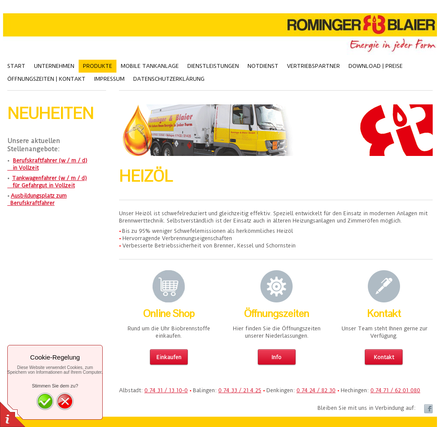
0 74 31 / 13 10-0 (166, 390)
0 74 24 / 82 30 (316, 390)
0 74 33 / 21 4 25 (239, 390)
